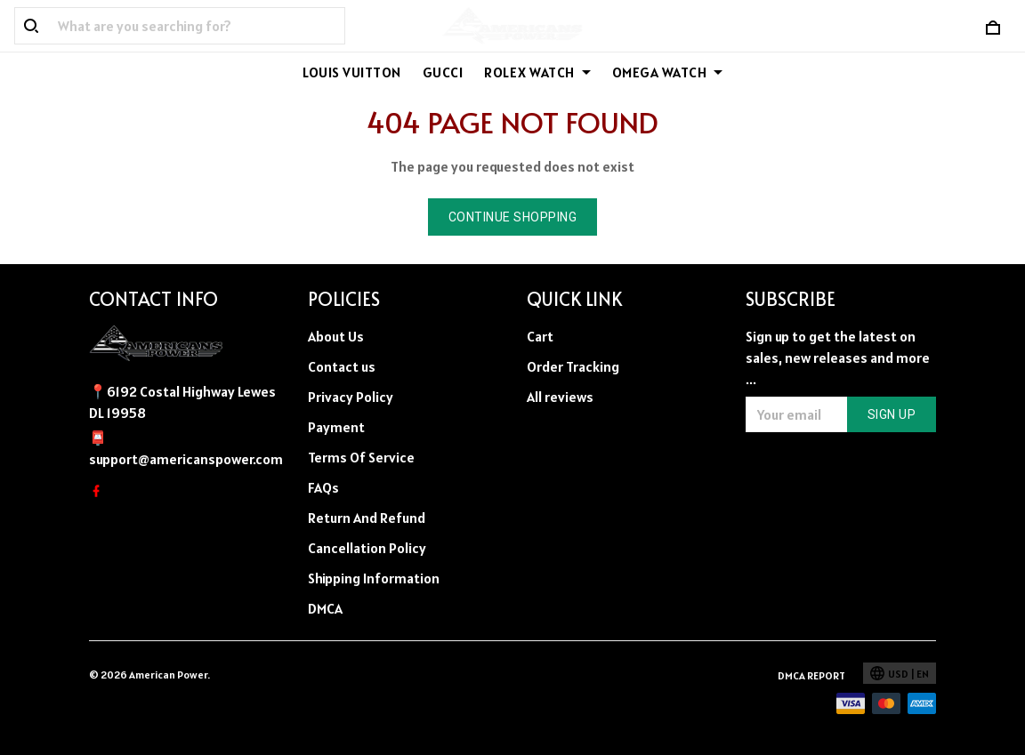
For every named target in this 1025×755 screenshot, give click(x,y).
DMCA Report (811, 675)
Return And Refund (366, 517)
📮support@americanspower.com (184, 448)
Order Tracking (573, 366)
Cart (540, 336)
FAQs (323, 487)
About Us (336, 336)
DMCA (325, 608)
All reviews (560, 397)
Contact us (341, 366)
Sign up (892, 414)
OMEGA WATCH (667, 72)
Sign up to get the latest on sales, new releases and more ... (838, 357)
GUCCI (443, 72)
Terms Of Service (361, 457)
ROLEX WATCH (537, 72)
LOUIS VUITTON (352, 72)
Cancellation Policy (367, 548)
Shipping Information (374, 578)
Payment (336, 427)
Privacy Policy (350, 397)
